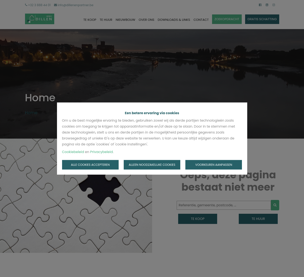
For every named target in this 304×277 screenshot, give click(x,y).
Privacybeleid (101, 151)
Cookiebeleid (73, 151)
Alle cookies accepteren (90, 165)
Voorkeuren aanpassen (213, 165)
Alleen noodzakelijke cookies (152, 165)
